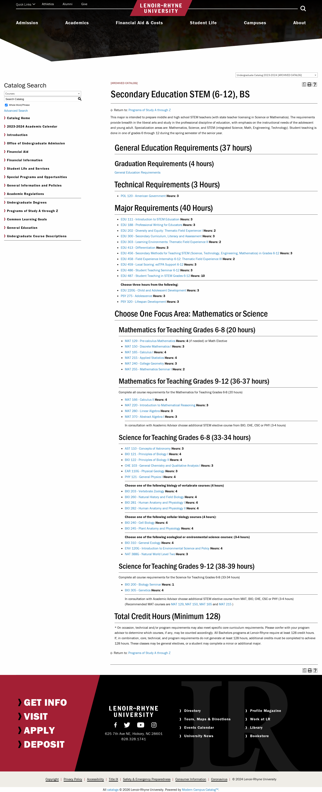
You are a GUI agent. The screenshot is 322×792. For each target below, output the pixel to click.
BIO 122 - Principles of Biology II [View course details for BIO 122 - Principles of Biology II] (147, 460)
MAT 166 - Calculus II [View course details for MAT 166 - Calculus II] (139, 399)
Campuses (255, 23)
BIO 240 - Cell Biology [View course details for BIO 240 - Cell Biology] (140, 522)
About (299, 23)
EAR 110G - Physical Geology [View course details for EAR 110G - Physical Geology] (144, 471)
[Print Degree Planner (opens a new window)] (304, 84)
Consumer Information (190, 779)
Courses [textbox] (10, 93)
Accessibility (95, 779)
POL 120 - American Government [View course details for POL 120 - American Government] (143, 196)
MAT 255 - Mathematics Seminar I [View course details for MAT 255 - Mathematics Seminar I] (148, 369)
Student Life (203, 23)
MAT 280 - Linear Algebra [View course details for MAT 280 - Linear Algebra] (142, 411)
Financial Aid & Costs (139, 23)
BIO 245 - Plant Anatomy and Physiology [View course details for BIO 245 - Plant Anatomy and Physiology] (152, 528)
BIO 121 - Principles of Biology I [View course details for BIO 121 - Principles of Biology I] (146, 454)
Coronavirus (219, 779)
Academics (77, 23)
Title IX (113, 779)
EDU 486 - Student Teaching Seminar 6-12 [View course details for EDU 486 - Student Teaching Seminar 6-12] (150, 270)
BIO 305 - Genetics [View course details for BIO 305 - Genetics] (138, 590)
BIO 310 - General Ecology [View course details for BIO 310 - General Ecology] (143, 543)
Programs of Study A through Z (31, 211)
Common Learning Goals (25, 219)
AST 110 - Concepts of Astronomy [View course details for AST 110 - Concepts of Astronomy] (148, 448)
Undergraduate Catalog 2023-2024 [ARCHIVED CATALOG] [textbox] (269, 75)
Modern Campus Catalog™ (200, 789)
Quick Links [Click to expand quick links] (25, 4)
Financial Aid (16, 152)
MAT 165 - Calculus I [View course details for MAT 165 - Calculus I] (139, 352)
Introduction (16, 135)
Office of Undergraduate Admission (34, 143)
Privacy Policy (73, 779)
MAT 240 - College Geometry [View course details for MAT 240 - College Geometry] (144, 363)
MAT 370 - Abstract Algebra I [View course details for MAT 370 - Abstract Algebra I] (144, 416)
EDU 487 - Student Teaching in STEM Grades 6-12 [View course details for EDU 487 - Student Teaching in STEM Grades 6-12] (155, 276)
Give (84, 4)
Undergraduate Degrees (25, 202)
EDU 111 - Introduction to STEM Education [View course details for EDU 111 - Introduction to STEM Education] (150, 219)
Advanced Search (16, 110)
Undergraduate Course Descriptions (35, 236)
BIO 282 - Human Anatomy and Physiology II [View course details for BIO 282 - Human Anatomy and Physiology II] (155, 508)
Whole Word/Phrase (19, 105)
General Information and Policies (33, 185)
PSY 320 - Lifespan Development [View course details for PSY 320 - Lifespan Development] (143, 301)
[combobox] (277, 75)
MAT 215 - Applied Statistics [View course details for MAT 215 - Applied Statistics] (144, 358)
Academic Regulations (24, 194)
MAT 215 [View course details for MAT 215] (225, 604)
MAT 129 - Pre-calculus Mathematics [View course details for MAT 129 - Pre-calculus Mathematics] (150, 341)
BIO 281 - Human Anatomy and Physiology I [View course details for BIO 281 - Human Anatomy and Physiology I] (155, 502)
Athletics (48, 4)
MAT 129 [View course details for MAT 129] (177, 604)
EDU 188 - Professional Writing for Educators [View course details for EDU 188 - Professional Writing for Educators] (151, 225)
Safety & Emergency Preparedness (146, 779)
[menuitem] (27, 23)
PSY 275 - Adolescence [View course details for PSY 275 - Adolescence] (136, 296)
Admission (27, 23)
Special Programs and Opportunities (35, 177)
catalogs (112, 789)
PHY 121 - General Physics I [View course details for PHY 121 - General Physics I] (144, 477)
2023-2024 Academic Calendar (31, 126)
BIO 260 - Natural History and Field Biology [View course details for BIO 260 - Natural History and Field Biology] (154, 497)
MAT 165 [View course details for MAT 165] (205, 604)
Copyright (52, 779)
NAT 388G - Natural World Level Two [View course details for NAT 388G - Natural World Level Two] (150, 554)
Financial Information (23, 160)
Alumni (67, 4)
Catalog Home (17, 118)
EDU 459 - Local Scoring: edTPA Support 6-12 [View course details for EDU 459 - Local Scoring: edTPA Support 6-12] (152, 264)
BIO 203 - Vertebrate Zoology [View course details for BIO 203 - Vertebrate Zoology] (144, 491)
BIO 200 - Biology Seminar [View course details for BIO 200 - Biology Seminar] (143, 584)
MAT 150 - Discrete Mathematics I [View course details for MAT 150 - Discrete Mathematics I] (148, 346)
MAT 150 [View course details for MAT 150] (191, 604)
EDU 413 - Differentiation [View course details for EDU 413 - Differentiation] (138, 247)
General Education (21, 228)
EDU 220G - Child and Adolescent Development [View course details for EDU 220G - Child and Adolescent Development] (153, 290)
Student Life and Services (26, 168)
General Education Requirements (137, 172)
